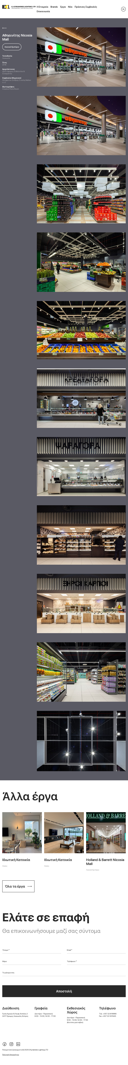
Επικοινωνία (43, 11)
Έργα (63, 6)
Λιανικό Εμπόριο (12, 47)
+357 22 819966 (110, 1014)
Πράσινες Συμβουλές (86, 6)
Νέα (70, 6)
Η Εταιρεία (42, 6)
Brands (54, 6)
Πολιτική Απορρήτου (10, 1055)
